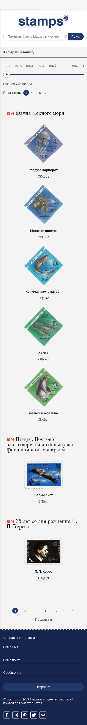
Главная (9, 84)
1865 (52, 66)
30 (39, 93)
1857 (6, 66)
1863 (29, 66)
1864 (40, 66)
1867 (75, 66)
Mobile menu (80, 5)
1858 (18, 66)
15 (32, 93)
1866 (63, 66)
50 (45, 93)
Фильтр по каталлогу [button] (18, 52)
